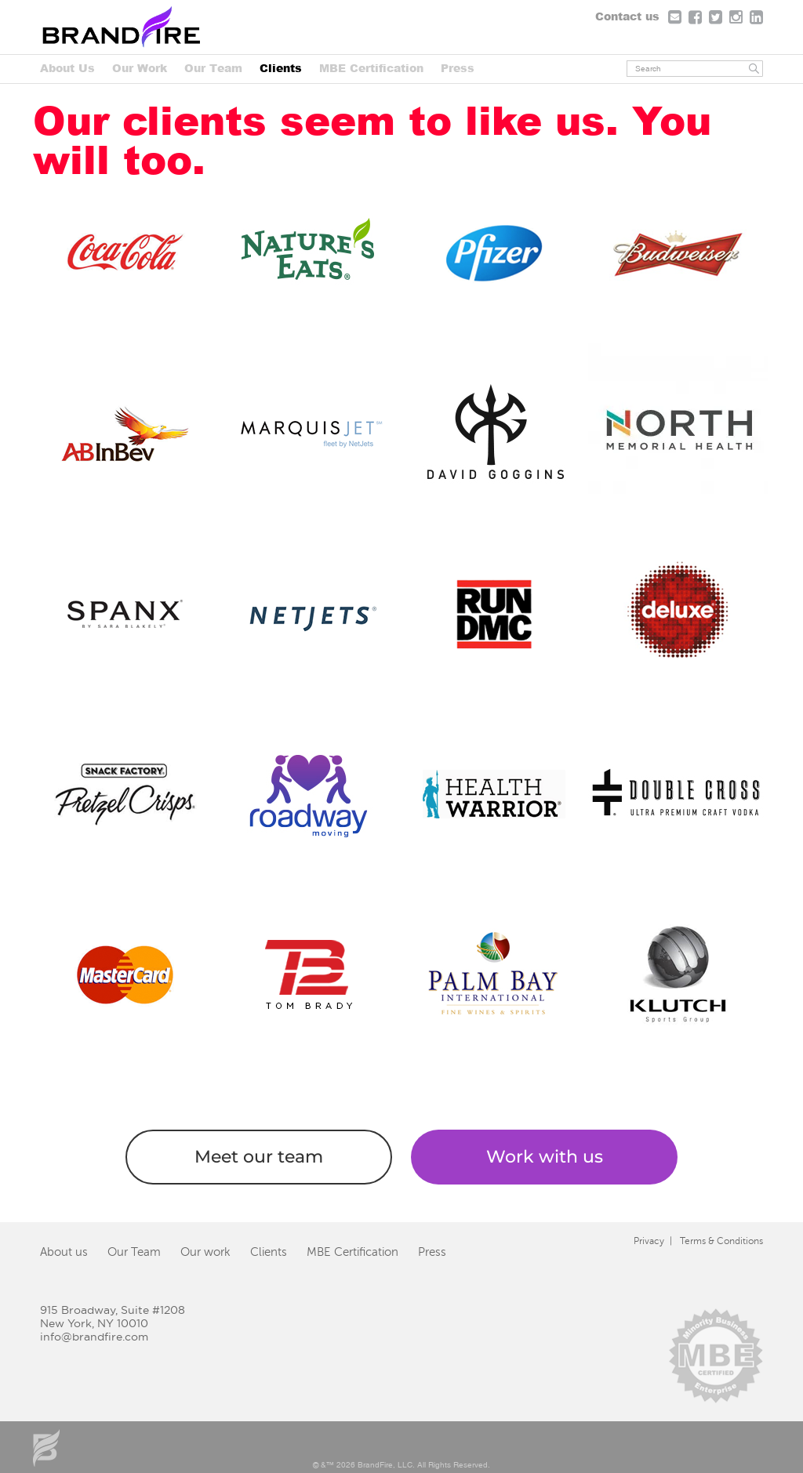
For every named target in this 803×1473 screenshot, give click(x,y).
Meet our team (258, 1156)
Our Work (139, 67)
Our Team (213, 67)
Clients (281, 67)
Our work (205, 1252)
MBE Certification (371, 67)
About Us (67, 67)
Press (457, 67)
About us (64, 1252)
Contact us (627, 16)
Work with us (544, 1156)
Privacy (649, 1240)
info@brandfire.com (94, 1336)
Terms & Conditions (721, 1240)
